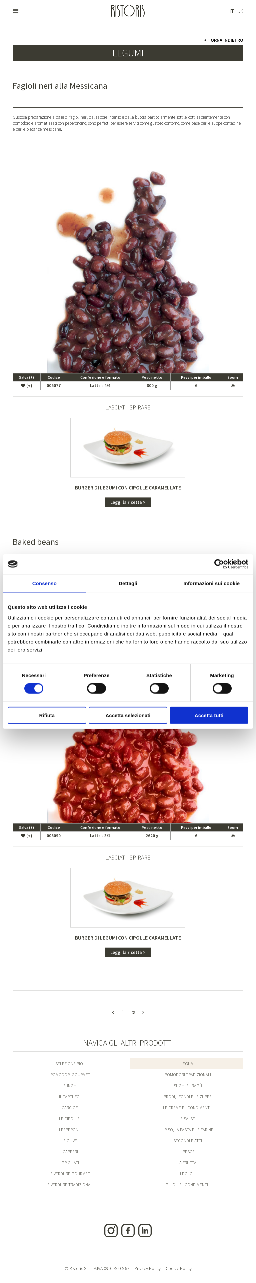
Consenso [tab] (44, 583)
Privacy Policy (147, 1268)
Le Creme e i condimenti (187, 1108)
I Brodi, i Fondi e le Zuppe (187, 1097)
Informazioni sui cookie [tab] (211, 583)
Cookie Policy (179, 1268)
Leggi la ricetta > (128, 502)
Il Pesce (187, 1152)
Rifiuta (47, 715)
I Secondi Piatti (186, 1141)
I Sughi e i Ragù (187, 1086)
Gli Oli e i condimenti (186, 1185)
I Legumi (187, 1064)
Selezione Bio (69, 1064)
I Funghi (69, 1086)
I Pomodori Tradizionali (187, 1075)
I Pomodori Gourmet (69, 1075)
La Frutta (186, 1163)
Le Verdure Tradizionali (69, 1185)
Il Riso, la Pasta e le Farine (186, 1130)
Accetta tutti (209, 715)
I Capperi (69, 1152)
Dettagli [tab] (128, 583)
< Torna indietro (223, 40)
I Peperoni (69, 1130)
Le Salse (186, 1119)
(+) (26, 385)
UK (240, 11)
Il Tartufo (69, 1097)
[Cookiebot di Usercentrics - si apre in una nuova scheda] (219, 564)
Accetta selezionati (127, 715)
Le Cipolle (69, 1119)
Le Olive (69, 1141)
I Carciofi (69, 1108)
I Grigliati (69, 1163)
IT (231, 11)
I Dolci (186, 1174)
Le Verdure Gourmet (69, 1174)
